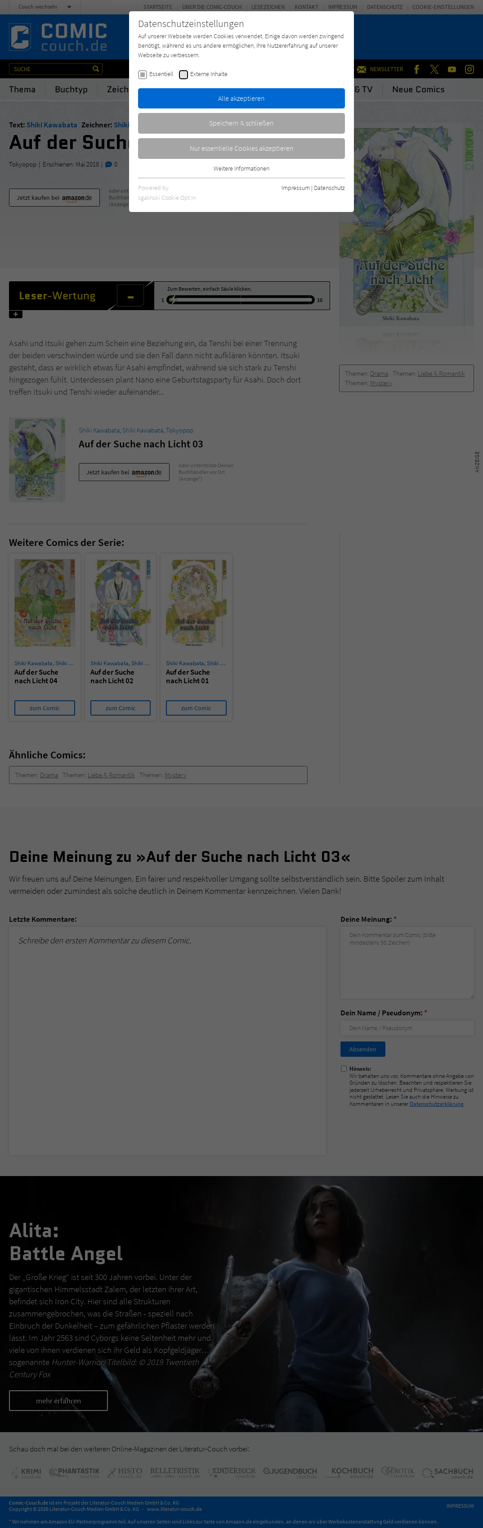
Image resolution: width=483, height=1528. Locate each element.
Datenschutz (329, 188)
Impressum (296, 188)
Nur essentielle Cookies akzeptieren (242, 148)
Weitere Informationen (241, 168)
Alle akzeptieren (241, 98)
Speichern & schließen (241, 122)
